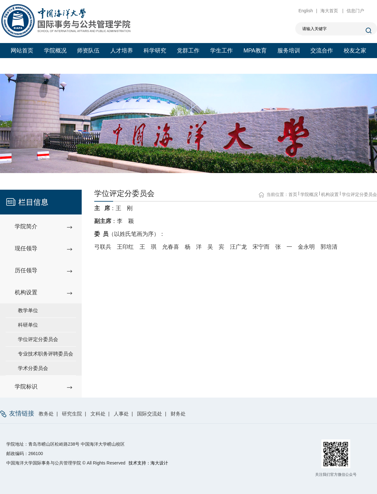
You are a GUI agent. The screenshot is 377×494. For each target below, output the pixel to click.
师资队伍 (88, 50)
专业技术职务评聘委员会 (45, 353)
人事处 (121, 413)
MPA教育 (255, 50)
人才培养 (121, 50)
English (305, 10)
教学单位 (28, 310)
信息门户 (355, 10)
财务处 (178, 413)
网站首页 (22, 50)
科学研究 (155, 50)
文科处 (98, 413)
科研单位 (28, 325)
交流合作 (321, 50)
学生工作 (221, 50)
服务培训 (288, 50)
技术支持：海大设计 (148, 462)
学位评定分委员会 (38, 339)
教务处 (46, 413)
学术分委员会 (33, 368)
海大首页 (329, 10)
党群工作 (188, 50)
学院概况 (55, 50)
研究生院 (72, 413)
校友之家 (355, 50)
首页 (292, 194)
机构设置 (330, 194)
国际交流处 (149, 413)
